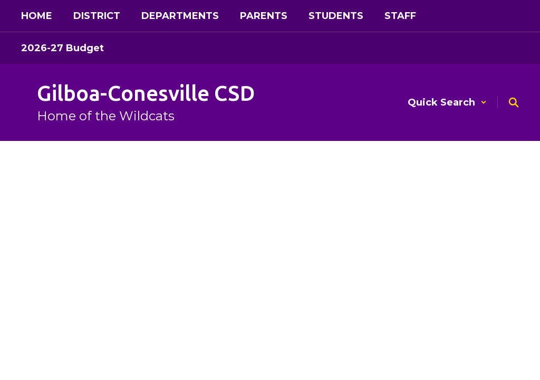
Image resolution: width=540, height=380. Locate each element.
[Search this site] (513, 102)
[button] (447, 102)
